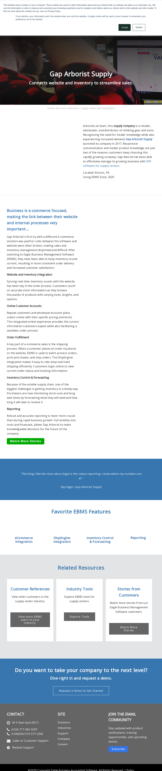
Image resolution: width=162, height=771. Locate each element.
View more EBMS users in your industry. (30, 609)
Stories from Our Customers (63, 99)
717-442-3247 (28, 716)
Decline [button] (139, 27)
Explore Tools (81, 606)
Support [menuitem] (63, 720)
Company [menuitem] (64, 725)
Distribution (108, 99)
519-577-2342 (34, 720)
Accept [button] (124, 27)
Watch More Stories (132, 617)
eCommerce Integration (24, 531)
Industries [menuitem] (64, 714)
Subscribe (118, 735)
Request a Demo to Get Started (81, 677)
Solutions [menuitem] (64, 709)
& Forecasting (100, 533)
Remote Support (23, 734)
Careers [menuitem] (63, 731)
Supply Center (89, 99)
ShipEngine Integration (62, 531)
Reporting (138, 529)
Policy (130, 757)
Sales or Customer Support (30, 727)
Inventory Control (100, 529)
